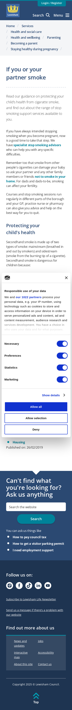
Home (10, 26)
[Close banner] (66, 277)
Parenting (54, 37)
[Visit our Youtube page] (47, 586)
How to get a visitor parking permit (38, 543)
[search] (36, 506)
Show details (51, 395)
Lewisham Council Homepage (13, 10)
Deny (36, 429)
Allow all (36, 406)
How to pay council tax (29, 537)
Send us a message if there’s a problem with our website (34, 612)
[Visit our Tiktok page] (28, 586)
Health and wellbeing (25, 37)
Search (41, 15)
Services (27, 26)
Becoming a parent (24, 43)
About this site (23, 664)
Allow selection (36, 418)
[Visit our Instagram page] (9, 586)
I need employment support (33, 550)
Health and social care (26, 32)
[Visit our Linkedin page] (38, 586)
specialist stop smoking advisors (37, 145)
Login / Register (51, 3)
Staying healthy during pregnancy (34, 49)
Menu (61, 15)
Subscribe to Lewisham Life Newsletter (31, 599)
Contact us (45, 664)
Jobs (40, 641)
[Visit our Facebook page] (19, 586)
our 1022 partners (28, 297)
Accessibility (46, 652)
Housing (19, 442)
